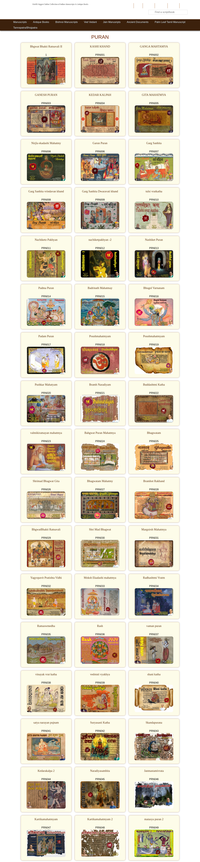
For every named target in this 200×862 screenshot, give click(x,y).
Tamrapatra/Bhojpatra (25, 27)
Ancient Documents (138, 22)
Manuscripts (20, 22)
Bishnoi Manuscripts (66, 22)
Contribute (160, 6)
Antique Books (41, 22)
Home (137, 6)
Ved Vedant (90, 22)
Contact (184, 6)
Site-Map (173, 6)
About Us (148, 6)
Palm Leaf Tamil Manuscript (170, 22)
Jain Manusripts (111, 22)
